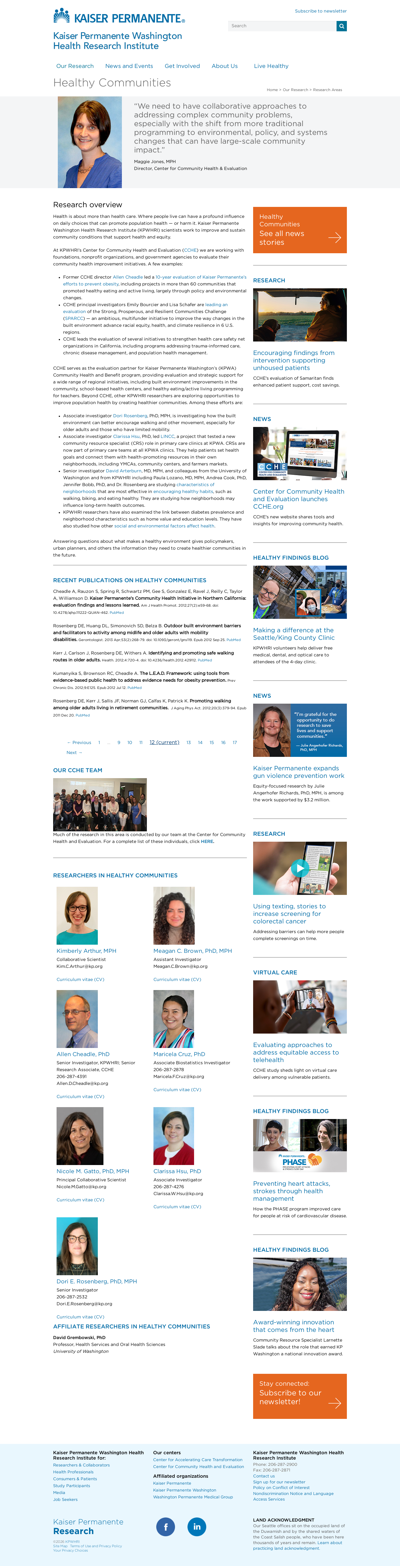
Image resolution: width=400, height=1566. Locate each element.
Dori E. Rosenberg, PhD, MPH (97, 1282)
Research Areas (327, 90)
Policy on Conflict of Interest (281, 1488)
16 (223, 743)
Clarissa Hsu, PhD (177, 1171)
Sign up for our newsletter (279, 1482)
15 (212, 743)
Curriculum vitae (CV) (80, 980)
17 (235, 743)
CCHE (190, 250)
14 (200, 743)
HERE (207, 841)
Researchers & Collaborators (81, 1465)
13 (189, 743)
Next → (74, 753)
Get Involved (182, 66)
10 (130, 743)
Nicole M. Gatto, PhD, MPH (93, 1171)
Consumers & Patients (75, 1479)
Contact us (264, 1476)
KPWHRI (72, 1541)
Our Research (75, 66)
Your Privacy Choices (70, 1550)
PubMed (116, 612)
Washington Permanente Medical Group (193, 1497)
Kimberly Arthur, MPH (87, 951)
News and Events (129, 66)
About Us (225, 66)
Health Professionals (73, 1472)
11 (140, 743)
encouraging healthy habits (183, 492)
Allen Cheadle (128, 277)
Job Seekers (65, 1500)
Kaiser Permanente (172, 1483)
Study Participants (71, 1486)
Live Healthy (271, 66)
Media (59, 1493)
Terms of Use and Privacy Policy (96, 1546)
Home (272, 90)
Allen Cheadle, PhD (83, 1054)
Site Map (60, 1546)
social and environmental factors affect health (164, 526)
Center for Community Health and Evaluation (198, 1467)
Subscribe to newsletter (321, 11)
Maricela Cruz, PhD (179, 1054)
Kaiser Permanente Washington (184, 1490)
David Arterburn (124, 471)
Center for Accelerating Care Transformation (197, 1460)
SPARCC (74, 318)
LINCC (167, 436)
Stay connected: (284, 1384)
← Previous (79, 743)
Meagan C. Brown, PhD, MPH (192, 951)
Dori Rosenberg (130, 416)
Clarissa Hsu (126, 436)
